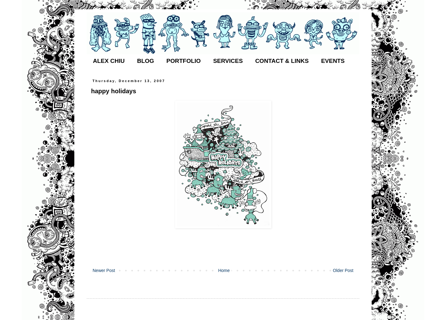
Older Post (343, 270)
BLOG (145, 61)
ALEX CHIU (109, 61)
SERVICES (228, 61)
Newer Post (104, 270)
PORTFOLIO (183, 61)
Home (224, 270)
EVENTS (333, 61)
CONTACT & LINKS (282, 61)
